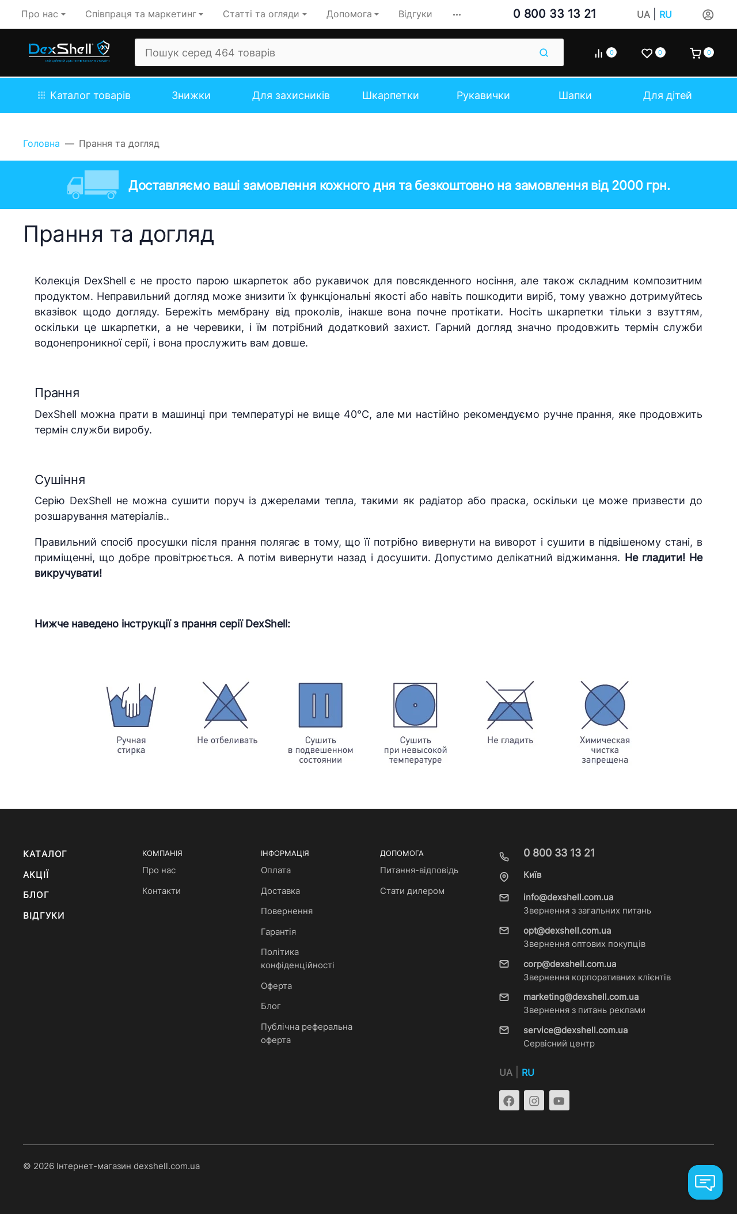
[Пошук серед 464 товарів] (332, 52)
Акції (36, 875)
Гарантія (278, 932)
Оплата (276, 870)
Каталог (45, 854)
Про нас (159, 870)
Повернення (287, 911)
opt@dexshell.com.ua (567, 931)
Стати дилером (412, 891)
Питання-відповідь (419, 870)
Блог (36, 895)
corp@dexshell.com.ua (569, 964)
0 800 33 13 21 (554, 13)
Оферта (276, 986)
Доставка (280, 891)
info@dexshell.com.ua (568, 897)
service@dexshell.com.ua (575, 1030)
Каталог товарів (84, 95)
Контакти (161, 891)
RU (665, 14)
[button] (456, 14)
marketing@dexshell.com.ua (581, 997)
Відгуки (43, 916)
